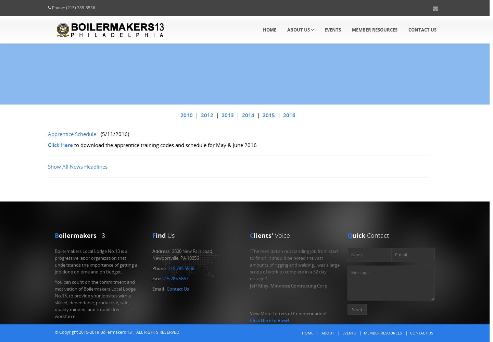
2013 (234, 115)
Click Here (66, 145)
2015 (275, 115)
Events (333, 30)
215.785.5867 (175, 279)
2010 (193, 115)
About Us (300, 30)
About (327, 332)
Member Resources (374, 30)
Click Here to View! (269, 320)
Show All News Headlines (84, 166)
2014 (255, 115)
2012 (213, 115)
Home (269, 30)
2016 (296, 115)
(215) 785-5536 (87, 8)
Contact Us (422, 30)
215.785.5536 (181, 268)
